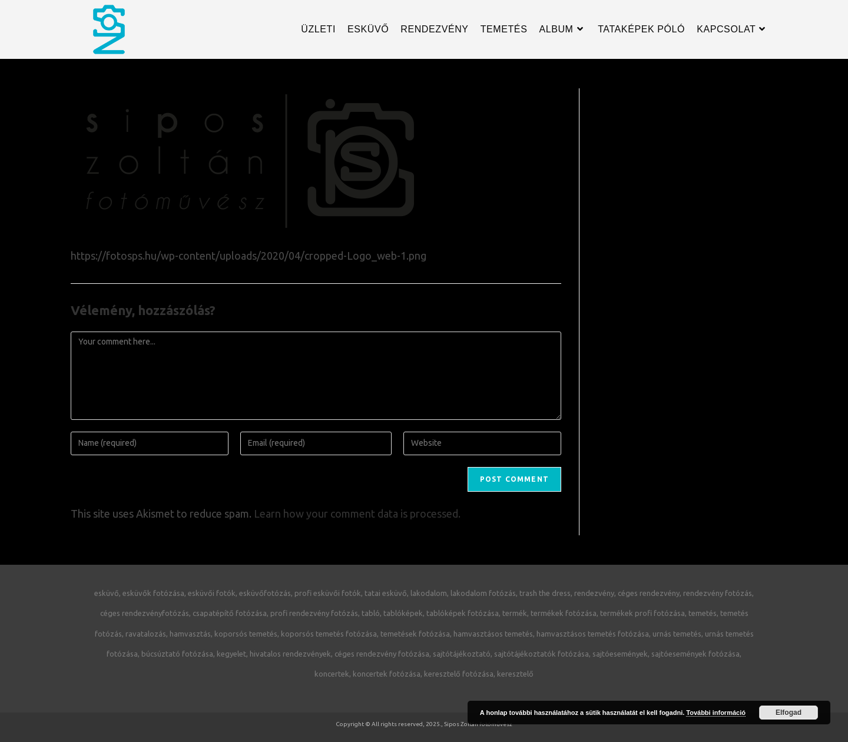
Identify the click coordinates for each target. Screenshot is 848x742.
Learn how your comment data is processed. (357, 513)
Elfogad (788, 712)
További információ (716, 712)
